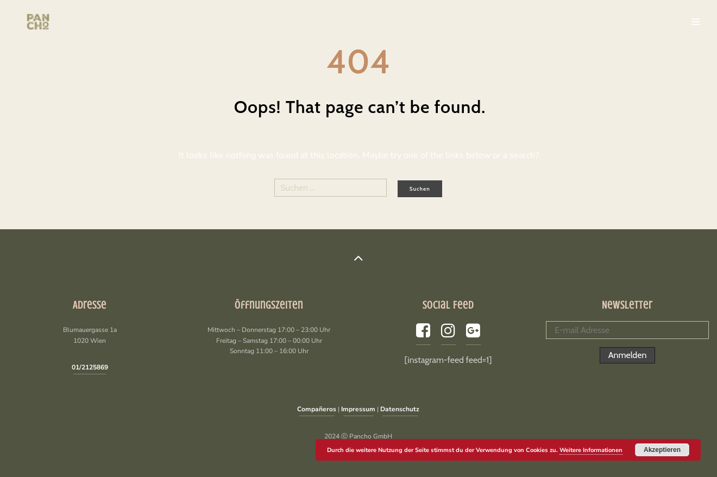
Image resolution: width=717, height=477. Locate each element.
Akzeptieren (662, 450)
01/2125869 (90, 367)
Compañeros (316, 409)
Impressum (358, 409)
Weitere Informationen (590, 450)
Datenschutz (399, 409)
